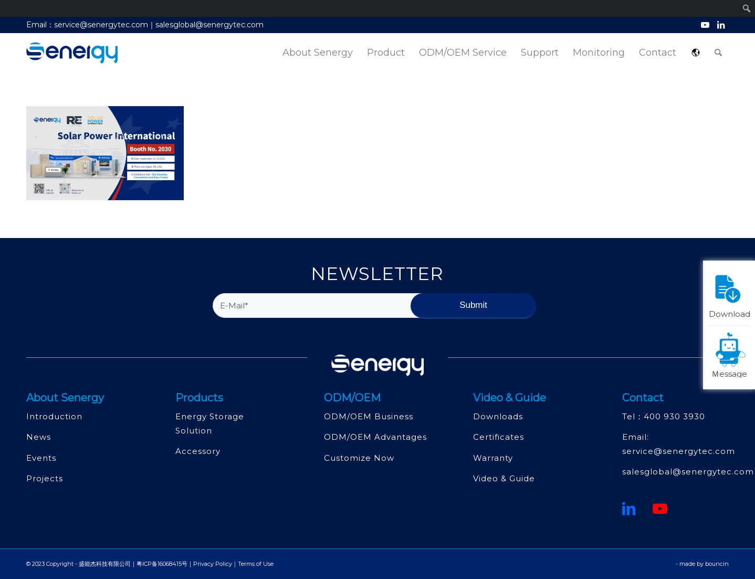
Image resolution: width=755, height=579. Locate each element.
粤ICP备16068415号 (162, 563)
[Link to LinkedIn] (721, 25)
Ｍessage (730, 354)
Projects (44, 478)
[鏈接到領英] (629, 509)
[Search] (718, 53)
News (38, 437)
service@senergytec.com (678, 451)
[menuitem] (318, 53)
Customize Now (359, 458)
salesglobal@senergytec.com (688, 472)
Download (730, 294)
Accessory (198, 451)
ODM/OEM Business (368, 416)
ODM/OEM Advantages (375, 437)
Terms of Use (256, 563)
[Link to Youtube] (704, 25)
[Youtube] (660, 509)
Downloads (498, 416)
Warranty (493, 458)
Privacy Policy (212, 563)
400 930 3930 (674, 416)
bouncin (717, 563)
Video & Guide (504, 478)
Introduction (54, 416)
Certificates (498, 437)
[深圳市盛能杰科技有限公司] (72, 53)
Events (41, 458)
